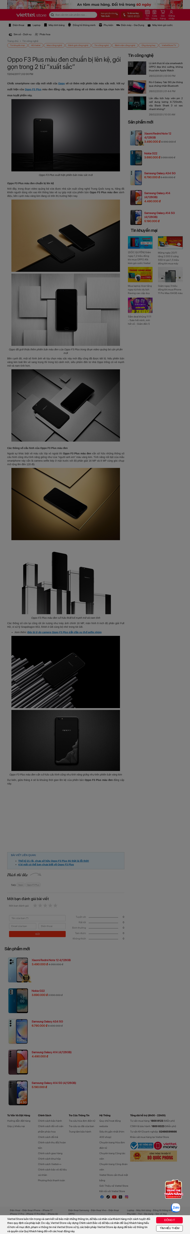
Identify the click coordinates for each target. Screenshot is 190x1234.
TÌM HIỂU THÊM (169, 1228)
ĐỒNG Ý (169, 1220)
